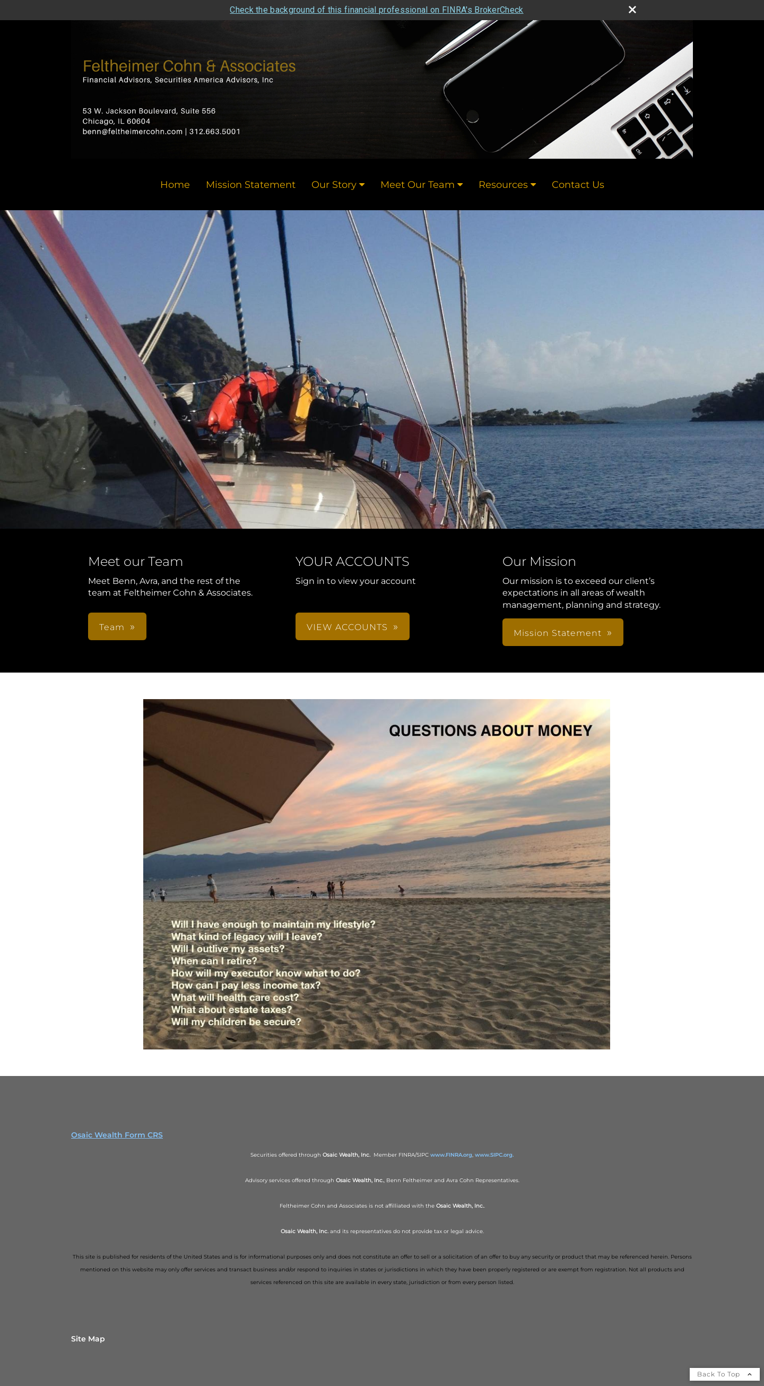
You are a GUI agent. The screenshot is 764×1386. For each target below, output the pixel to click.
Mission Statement (251, 185)
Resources (503, 185)
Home (175, 185)
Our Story (334, 185)
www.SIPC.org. (494, 1154)
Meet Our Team (417, 185)
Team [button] (112, 627)
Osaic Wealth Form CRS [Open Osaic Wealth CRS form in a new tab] (117, 1135)
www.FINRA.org (451, 1154)
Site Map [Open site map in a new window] (88, 1339)
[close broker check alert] (632, 9)
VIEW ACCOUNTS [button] (347, 627)
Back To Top (724, 1374)
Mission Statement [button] (558, 633)
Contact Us (578, 185)
